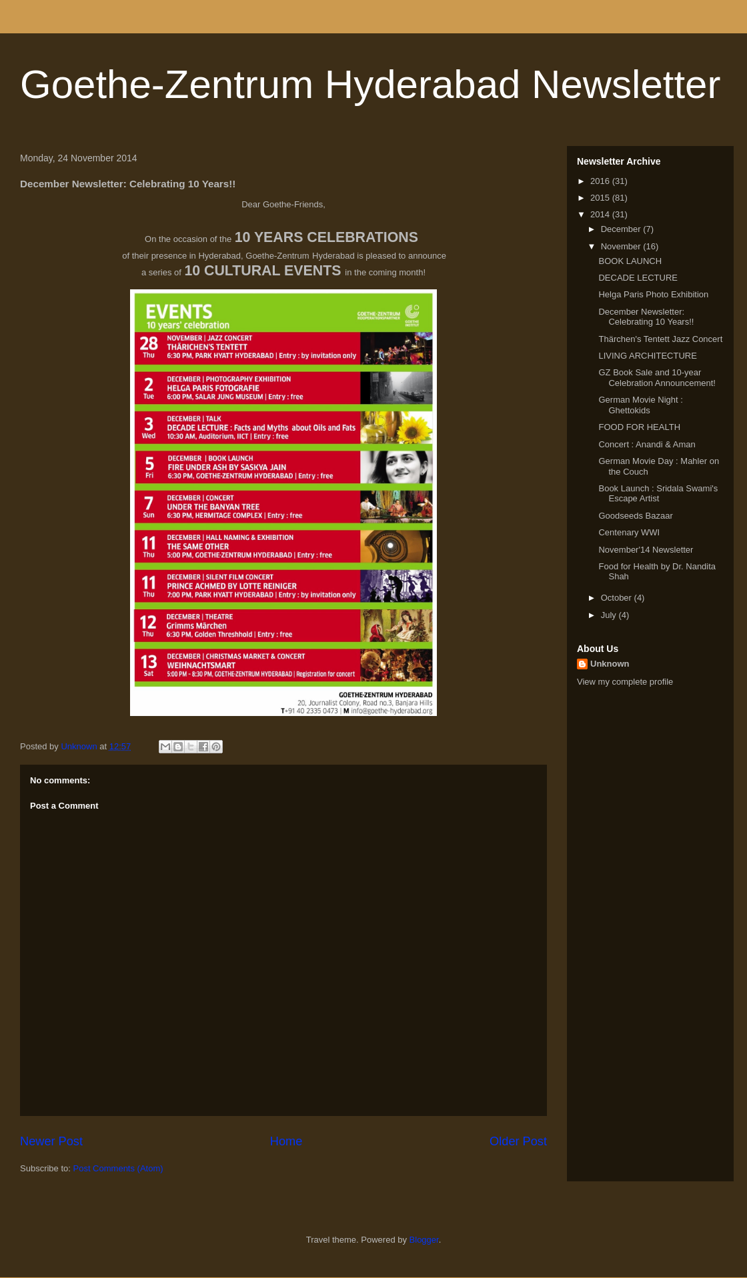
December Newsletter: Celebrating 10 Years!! (646, 317)
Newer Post (51, 1141)
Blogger (424, 1240)
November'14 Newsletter (645, 550)
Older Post (518, 1141)
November (622, 246)
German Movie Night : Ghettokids (640, 405)
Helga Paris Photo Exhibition (653, 294)
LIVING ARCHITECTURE (647, 356)
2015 (601, 198)
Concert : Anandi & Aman (646, 444)
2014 (601, 214)
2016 (601, 181)
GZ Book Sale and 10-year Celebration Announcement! (656, 377)
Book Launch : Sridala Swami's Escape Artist (658, 493)
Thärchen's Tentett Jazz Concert (660, 339)
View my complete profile (625, 682)
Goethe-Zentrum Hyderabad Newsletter (370, 84)
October (617, 598)
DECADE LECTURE (637, 278)
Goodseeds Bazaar (635, 516)
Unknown (610, 664)
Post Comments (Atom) (118, 1168)
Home (286, 1141)
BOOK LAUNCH (630, 261)
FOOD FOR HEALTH (639, 427)
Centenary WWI (629, 532)
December (622, 229)
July (610, 615)
